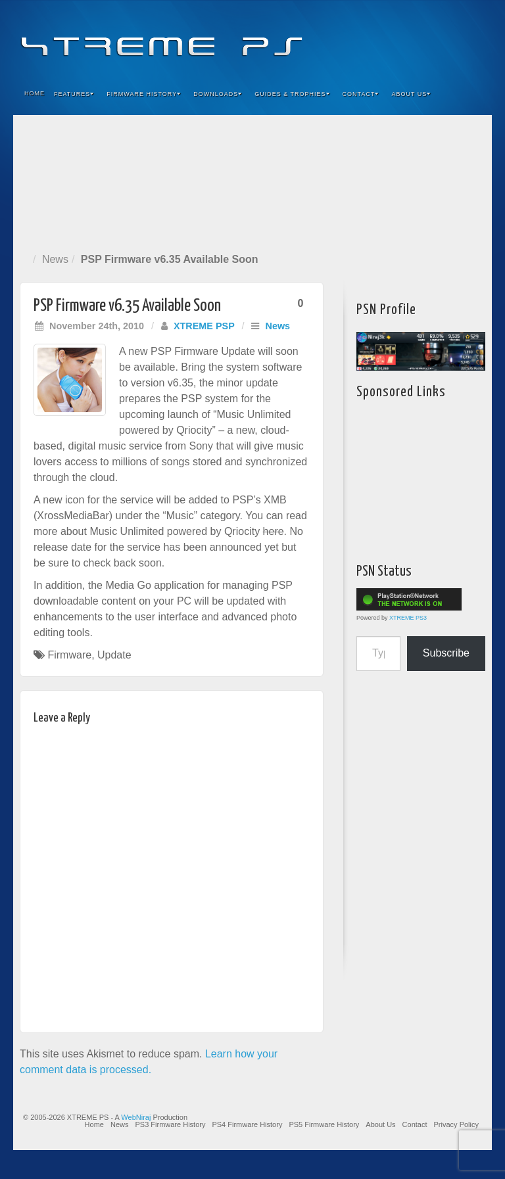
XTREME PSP (204, 326)
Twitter (437, 38)
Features (74, 94)
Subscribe (446, 653)
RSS (473, 38)
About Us (411, 94)
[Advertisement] (252, 181)
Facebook (384, 38)
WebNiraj (136, 1117)
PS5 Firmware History (324, 1124)
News (55, 259)
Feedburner (402, 38)
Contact (361, 94)
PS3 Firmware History (170, 1124)
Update (114, 654)
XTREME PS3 (408, 617)
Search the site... (473, 94)
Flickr (420, 38)
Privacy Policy (456, 1124)
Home (34, 93)
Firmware (69, 654)
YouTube (455, 38)
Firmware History (144, 94)
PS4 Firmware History (247, 1124)
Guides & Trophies (291, 94)
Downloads (217, 94)
